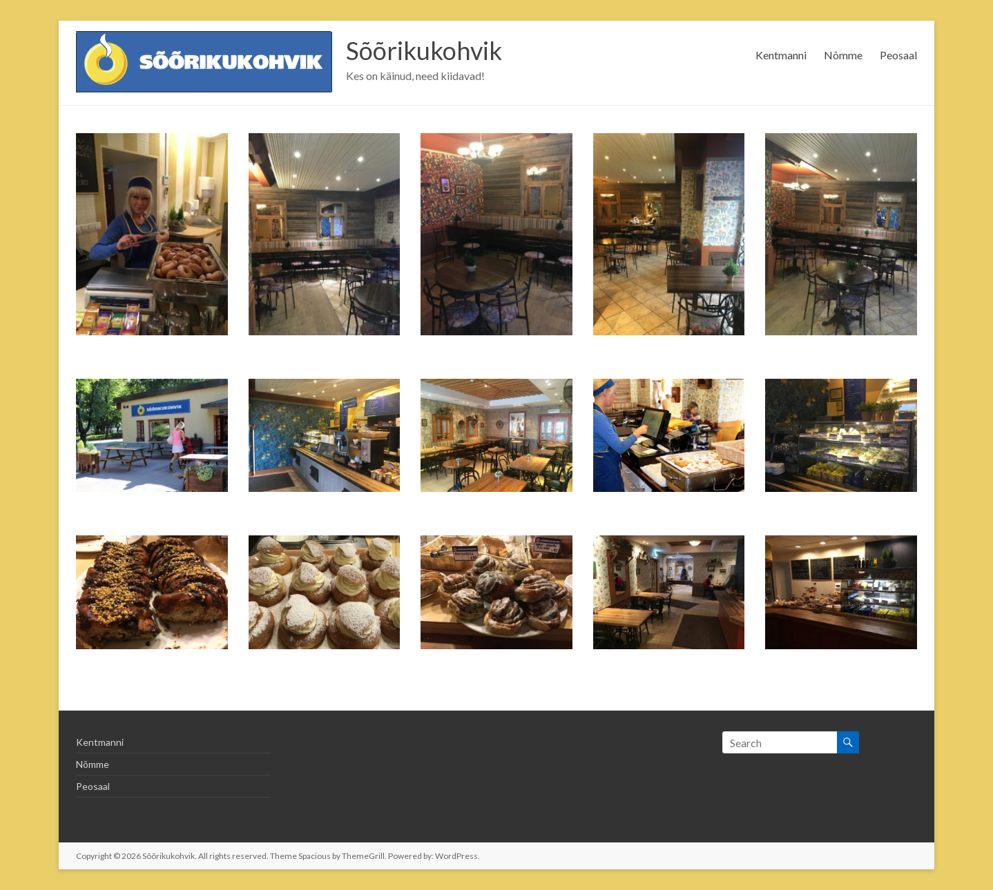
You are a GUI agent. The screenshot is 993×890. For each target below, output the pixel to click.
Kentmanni (781, 54)
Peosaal (898, 54)
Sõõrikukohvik (424, 50)
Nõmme (843, 54)
